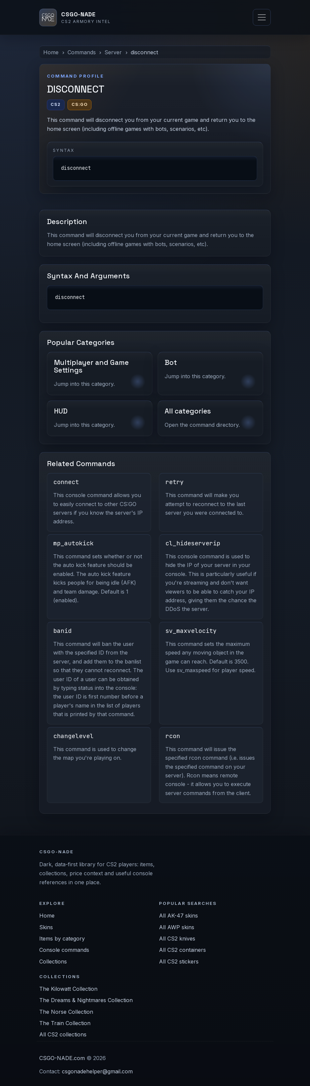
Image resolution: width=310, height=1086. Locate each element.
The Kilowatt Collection (68, 988)
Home (51, 52)
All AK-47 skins (178, 915)
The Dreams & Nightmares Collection (86, 1000)
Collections (53, 961)
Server (113, 52)
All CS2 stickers (179, 961)
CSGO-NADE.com (62, 1058)
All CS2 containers (182, 950)
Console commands (64, 950)
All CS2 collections (62, 1034)
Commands (82, 52)
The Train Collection (64, 1023)
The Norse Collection (66, 1011)
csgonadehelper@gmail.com (97, 1071)
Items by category (62, 938)
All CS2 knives (177, 938)
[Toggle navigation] (262, 17)
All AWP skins (176, 927)
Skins (46, 927)
